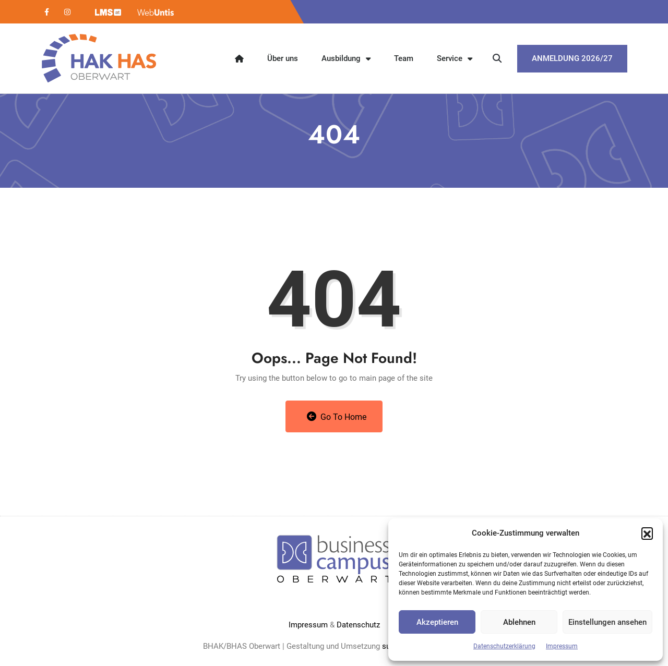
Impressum (562, 646)
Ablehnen (519, 622)
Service (454, 59)
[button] (647, 533)
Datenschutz (358, 624)
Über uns (282, 58)
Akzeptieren (437, 622)
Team (403, 58)
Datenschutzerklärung (504, 646)
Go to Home (337, 416)
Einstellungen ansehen (607, 622)
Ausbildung (346, 59)
